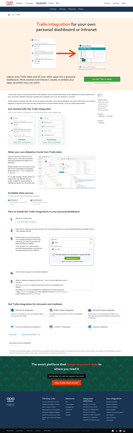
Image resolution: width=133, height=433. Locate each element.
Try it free (115, 3)
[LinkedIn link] (120, 431)
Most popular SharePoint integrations (51, 412)
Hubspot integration (111, 409)
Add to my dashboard (22, 142)
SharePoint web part (61, 292)
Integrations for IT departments (90, 417)
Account (107, 3)
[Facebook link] (113, 431)
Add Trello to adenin (102, 79)
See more (13, 334)
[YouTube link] (124, 431)
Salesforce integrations (111, 404)
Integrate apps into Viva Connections (51, 409)
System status (47, 430)
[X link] (117, 431)
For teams (29, 3)
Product (19, 3)
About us (68, 412)
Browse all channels (31, 334)
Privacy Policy (10, 430)
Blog (57, 3)
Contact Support (69, 404)
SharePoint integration (111, 401)
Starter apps (101, 122)
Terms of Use (29, 430)
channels (23, 292)
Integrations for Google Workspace (91, 420)
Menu (124, 3)
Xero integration (110, 415)
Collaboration (102, 116)
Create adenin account (66, 383)
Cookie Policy (20, 430)
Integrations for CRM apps (89, 404)
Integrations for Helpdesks (89, 412)
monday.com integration (112, 407)
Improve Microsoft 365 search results (51, 415)
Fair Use (15, 353)
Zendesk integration (111, 417)
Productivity (109, 116)
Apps (13, 14)
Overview (53, 9)
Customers (68, 415)
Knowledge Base (70, 407)
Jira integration (109, 420)
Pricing (50, 3)
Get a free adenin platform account (50, 401)
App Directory (69, 409)
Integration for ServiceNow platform (114, 412)
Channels (62, 9)
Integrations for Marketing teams (91, 409)
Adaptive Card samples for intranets (50, 404)
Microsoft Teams (35, 294)
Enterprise (72, 9)
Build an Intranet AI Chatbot (48, 407)
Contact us (10, 404)
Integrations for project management (91, 414)
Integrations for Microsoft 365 (90, 406)
